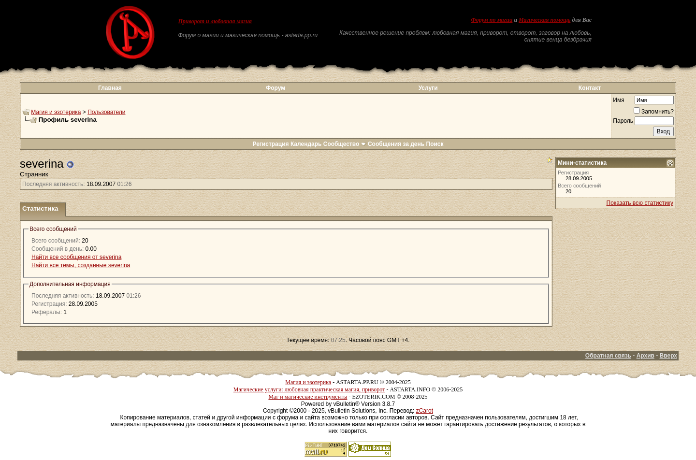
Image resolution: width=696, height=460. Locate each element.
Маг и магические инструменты (307, 396)
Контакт (590, 88)
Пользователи (106, 112)
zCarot (424, 410)
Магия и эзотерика (56, 112)
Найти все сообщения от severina (76, 257)
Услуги (428, 88)
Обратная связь (608, 355)
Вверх (668, 355)
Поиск (435, 144)
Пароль (623, 120)
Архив (645, 355)
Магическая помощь (544, 19)
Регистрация (270, 144)
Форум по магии (491, 19)
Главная (110, 88)
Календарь (306, 144)
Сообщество (344, 144)
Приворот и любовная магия (215, 21)
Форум (275, 88)
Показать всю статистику (640, 203)
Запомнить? (654, 111)
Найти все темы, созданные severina (80, 265)
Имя (618, 100)
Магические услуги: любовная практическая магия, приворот (309, 389)
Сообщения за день (396, 144)
